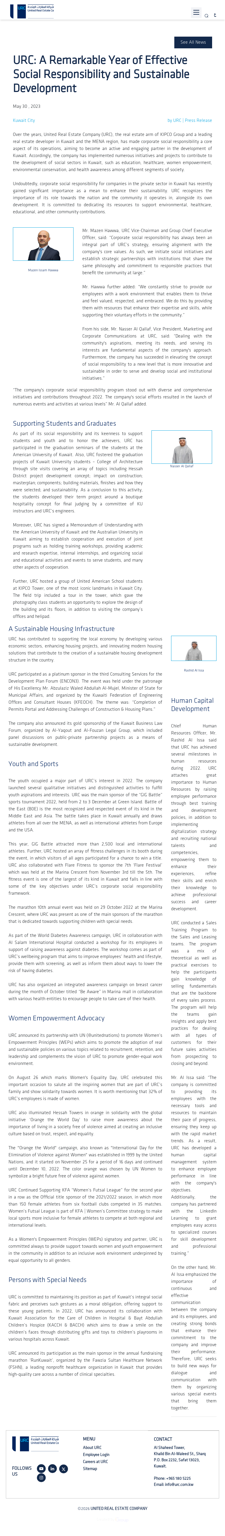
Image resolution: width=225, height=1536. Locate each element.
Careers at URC (95, 1462)
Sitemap (90, 1469)
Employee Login (96, 1455)
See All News (193, 42)
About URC (92, 1448)
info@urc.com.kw (179, 1484)
